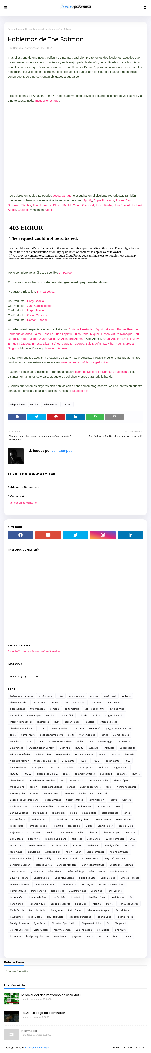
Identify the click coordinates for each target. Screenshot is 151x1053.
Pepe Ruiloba (28, 338)
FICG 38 (14, 773)
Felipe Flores (16, 825)
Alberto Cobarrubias (20, 858)
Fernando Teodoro (38, 825)
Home (116, 1047)
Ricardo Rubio (125, 825)
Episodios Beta (87, 877)
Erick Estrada (108, 877)
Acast (48, 205)
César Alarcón (55, 871)
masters (89, 722)
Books (50, 832)
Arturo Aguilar (111, 338)
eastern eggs (105, 741)
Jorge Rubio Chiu (114, 715)
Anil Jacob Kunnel (67, 858)
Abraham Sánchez (126, 786)
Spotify (87, 200)
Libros (89, 825)
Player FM (59, 205)
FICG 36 (55, 767)
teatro (89, 936)
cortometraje (72, 709)
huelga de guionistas (37, 936)
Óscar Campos (37, 315)
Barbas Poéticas (127, 329)
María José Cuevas (128, 903)
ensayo (113, 799)
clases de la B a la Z (47, 773)
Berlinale (103, 767)
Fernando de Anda (20, 334)
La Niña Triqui (112, 343)
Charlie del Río (59, 819)
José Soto (76, 897)
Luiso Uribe (81, 334)
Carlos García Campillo (71, 832)
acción (33, 786)
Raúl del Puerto (55, 916)
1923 (127, 760)
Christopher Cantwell (93, 864)
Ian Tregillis (74, 825)
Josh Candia (94, 838)
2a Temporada (86, 767)
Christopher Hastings (121, 864)
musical (102, 793)
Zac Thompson (84, 929)
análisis (68, 767)
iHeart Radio (104, 205)
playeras (76, 936)
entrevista (108, 747)
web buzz (79, 728)
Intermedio (29, 1031)
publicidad (106, 773)
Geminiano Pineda (45, 884)
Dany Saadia (35, 301)
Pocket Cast (124, 200)
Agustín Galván (105, 329)
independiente (18, 767)
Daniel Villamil (124, 819)
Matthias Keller (37, 910)
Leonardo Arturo (37, 903)
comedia (55, 709)
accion (96, 715)
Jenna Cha (96, 890)
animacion (16, 715)
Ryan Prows (40, 923)
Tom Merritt (58, 812)
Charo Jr (93, 832)
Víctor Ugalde (41, 929)
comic (66, 773)
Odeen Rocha (65, 806)
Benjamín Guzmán (20, 864)
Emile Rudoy (130, 338)
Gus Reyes (87, 884)
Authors (37, 832)
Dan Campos (15, 47)
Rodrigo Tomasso (19, 923)
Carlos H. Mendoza (67, 864)
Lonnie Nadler (105, 825)
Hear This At (122, 205)
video (61, 696)
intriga (104, 734)
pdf (91, 741)
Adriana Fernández (81, 329)
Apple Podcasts (104, 200)
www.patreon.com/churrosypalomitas (85, 362)
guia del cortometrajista (42, 780)
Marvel (109, 903)
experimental (113, 760)
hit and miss (117, 709)
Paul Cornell (16, 916)
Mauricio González (43, 806)
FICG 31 (83, 760)
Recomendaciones (52, 786)
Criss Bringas (104, 806)
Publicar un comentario (22, 502)
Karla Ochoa (16, 903)
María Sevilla (17, 910)
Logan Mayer (35, 310)
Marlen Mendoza (38, 845)
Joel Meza (77, 838)
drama (54, 702)
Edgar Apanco (120, 767)
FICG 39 (27, 773)
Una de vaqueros (84, 754)
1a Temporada (38, 767)
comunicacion (96, 799)
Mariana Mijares (19, 806)
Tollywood (120, 923)
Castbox (23, 209)
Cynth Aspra (36, 871)
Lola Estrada (17, 845)
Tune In (38, 205)
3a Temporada (127, 747)
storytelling (34, 851)
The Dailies (43, 722)
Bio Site (128, 1047)
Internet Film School (21, 722)
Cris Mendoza (37, 709)
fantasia (129, 754)
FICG (65, 702)
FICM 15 (136, 773)
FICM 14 (116, 754)
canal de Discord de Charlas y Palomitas (101, 371)
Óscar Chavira (76, 780)
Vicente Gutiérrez (19, 929)
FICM (56, 722)
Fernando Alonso (56, 348)
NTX (29, 741)
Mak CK (97, 903)
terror (116, 936)
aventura (93, 747)
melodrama (60, 936)
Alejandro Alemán (72, 338)
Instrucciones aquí (47, 100)
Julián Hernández (115, 838)
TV (62, 780)
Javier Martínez (77, 890)
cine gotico (103, 929)
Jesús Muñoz (17, 897)
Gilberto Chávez (68, 884)
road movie (16, 851)
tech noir (103, 936)
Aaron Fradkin (52, 851)
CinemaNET (130, 832)
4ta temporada (87, 734)
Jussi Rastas (117, 897)
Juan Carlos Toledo (39, 305)
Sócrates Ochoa (74, 799)
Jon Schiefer (59, 897)
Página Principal (17, 29)
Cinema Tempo (111, 832)
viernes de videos (19, 702)
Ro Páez (77, 845)
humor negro (28, 734)
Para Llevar (40, 702)
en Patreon (66, 272)
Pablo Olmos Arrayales (98, 910)
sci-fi (71, 734)
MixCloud (74, 205)
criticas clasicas (108, 722)
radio (109, 786)
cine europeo (34, 715)
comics (34, 404)
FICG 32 (79, 747)
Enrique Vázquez (19, 343)
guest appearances (90, 786)
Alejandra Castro (19, 832)
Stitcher (26, 205)
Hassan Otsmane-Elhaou (111, 884)
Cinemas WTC (17, 871)
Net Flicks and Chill (94, 709)
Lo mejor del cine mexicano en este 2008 (51, 995)
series (126, 812)
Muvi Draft (95, 728)
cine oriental (17, 780)
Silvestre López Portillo (64, 923)
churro (42, 728)
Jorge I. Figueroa (73, 343)
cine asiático (89, 812)
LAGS (132, 838)
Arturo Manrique (121, 334)
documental (114, 702)
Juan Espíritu (63, 334)
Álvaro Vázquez (49, 338)
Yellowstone (123, 741)
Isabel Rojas (57, 890)
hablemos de (50, 404)
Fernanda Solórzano (55, 838)
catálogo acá (80, 390)
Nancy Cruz (57, 910)
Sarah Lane (92, 845)
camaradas (79, 702)
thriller (80, 741)
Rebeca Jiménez (52, 799)
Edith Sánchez (43, 754)
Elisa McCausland (64, 877)
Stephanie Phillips (91, 923)
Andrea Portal (39, 819)
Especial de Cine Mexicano (24, 799)
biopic (73, 812)
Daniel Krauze (103, 819)
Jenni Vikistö (115, 890)
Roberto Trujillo (125, 916)
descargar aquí (62, 195)
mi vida (83, 715)
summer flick (66, 715)
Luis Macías (94, 343)
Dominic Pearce (118, 871)
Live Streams (45, 696)
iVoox (48, 209)
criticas (94, 696)
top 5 (13, 734)
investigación (111, 845)
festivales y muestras (21, 696)
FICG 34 (97, 760)
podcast (67, 404)
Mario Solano (17, 786)
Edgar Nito (34, 838)
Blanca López (46, 291)
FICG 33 (103, 754)
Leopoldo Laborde (60, 903)
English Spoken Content (41, 747)
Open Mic (65, 747)
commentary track (85, 773)
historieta (15, 936)
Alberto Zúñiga (45, 858)
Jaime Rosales (43, 334)
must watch (109, 696)
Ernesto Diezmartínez (46, 343)
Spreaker (14, 205)
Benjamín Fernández (116, 858)
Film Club (58, 825)
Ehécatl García (42, 877)
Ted (108, 923)
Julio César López (96, 897)
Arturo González (90, 858)
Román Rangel (37, 319)
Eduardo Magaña (19, 877)
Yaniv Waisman (62, 929)
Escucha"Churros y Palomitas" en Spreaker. (34, 651)
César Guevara (97, 871)
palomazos (97, 702)
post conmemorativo (51, 734)
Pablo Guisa (74, 910)
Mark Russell (40, 812)
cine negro (120, 929)
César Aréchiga (76, 871)
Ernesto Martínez (130, 877)
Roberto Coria (104, 916)
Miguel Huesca (100, 334)
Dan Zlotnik (16, 838)
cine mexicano (77, 696)
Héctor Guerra (50, 793)
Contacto (141, 1047)
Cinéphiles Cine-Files (45, 760)
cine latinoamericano (21, 728)
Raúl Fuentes (84, 806)
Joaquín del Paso (38, 897)
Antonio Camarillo (99, 780)
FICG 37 (34, 793)
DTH (118, 806)
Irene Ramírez (38, 890)
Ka (130, 897)
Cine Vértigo (16, 747)
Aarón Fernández (95, 851)
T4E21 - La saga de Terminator (43, 1013)
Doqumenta (68, 760)
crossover (69, 793)
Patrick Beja (122, 910)
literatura (129, 845)
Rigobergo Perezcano (80, 916)
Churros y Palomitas (37, 1047)
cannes (71, 786)
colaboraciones (110, 812)
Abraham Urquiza (119, 851)
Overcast (88, 205)
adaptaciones (35, 29)
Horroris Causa (18, 890)
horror (40, 741)
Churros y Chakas (81, 819)
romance (122, 773)
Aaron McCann (73, 851)
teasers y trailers (60, 728)
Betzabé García (43, 864)
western (126, 799)
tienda (128, 936)
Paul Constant (59, 845)
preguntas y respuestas (118, 728)
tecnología (16, 741)
